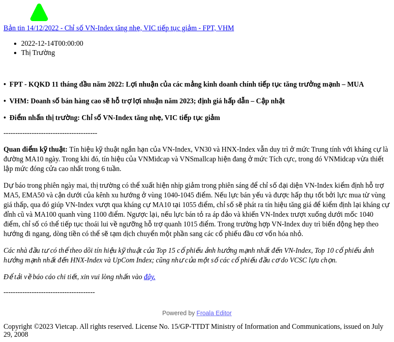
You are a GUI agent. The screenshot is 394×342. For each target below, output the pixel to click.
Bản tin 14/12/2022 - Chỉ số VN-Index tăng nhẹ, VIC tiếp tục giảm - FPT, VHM (119, 28)
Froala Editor (214, 313)
